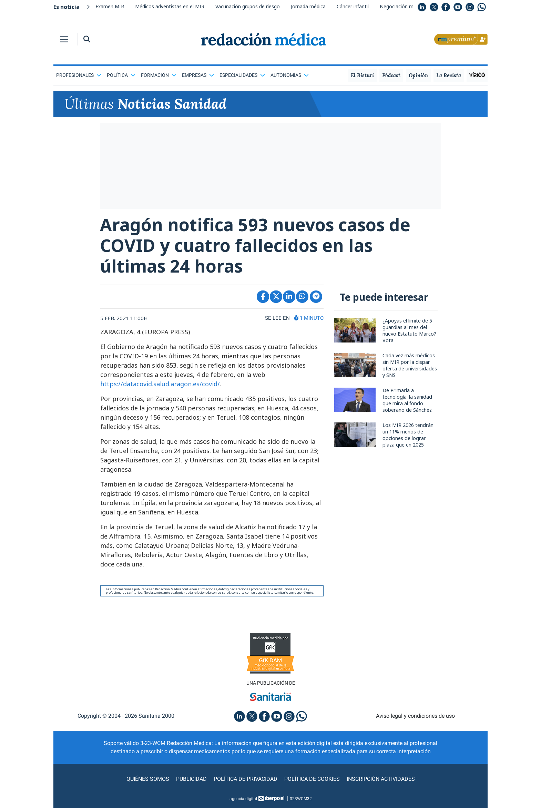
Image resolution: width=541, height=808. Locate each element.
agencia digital (243, 798)
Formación (158, 75)
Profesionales (78, 75)
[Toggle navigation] (64, 39)
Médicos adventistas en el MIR (169, 6)
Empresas (198, 75)
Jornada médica (308, 6)
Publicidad (191, 779)
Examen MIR (109, 6)
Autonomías (289, 75)
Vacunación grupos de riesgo (247, 6)
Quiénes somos (147, 779)
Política (121, 75)
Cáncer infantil (353, 6)
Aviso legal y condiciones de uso (415, 716)
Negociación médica (402, 6)
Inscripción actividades (381, 779)
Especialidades (242, 75)
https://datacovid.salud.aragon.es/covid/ (160, 384)
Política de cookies (312, 779)
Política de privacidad (245, 779)
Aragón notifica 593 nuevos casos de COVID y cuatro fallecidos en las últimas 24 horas (255, 245)
